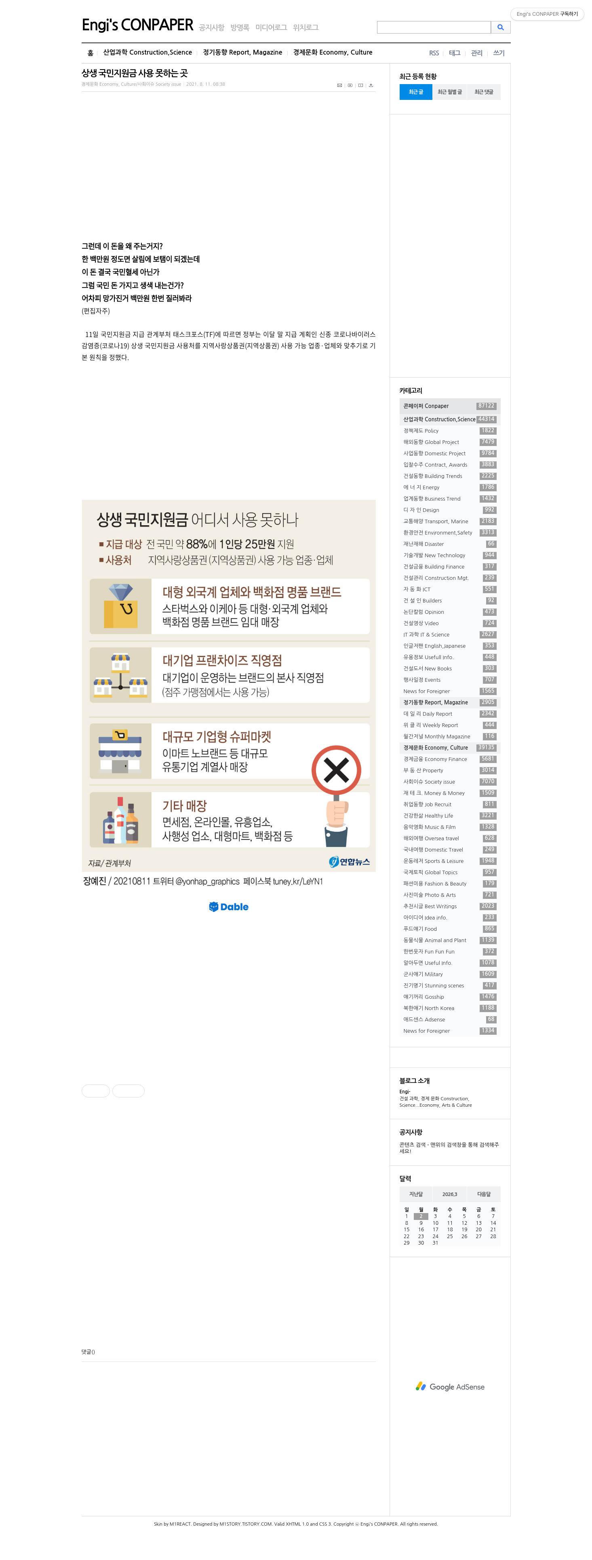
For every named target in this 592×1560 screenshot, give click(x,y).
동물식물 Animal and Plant (450, 940)
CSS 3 (325, 1524)
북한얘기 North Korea (450, 1008)
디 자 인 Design (450, 510)
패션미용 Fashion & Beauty (450, 884)
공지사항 (211, 28)
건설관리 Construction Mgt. (450, 578)
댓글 (86, 1352)
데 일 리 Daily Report (450, 714)
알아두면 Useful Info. (450, 963)
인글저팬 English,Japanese (450, 646)
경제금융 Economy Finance (450, 759)
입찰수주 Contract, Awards (450, 465)
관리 (476, 53)
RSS (434, 53)
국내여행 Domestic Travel (450, 850)
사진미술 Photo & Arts (450, 895)
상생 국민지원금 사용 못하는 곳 (135, 73)
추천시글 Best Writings (450, 906)
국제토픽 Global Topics (450, 872)
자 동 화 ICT (450, 589)
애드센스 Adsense (450, 1019)
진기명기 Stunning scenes (450, 985)
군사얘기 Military (450, 974)
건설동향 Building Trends (450, 476)
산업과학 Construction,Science (147, 52)
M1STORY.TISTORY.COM (245, 1524)
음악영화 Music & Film (450, 827)
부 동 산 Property (450, 770)
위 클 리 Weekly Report (450, 725)
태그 (454, 53)
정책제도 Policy (450, 431)
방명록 (239, 28)
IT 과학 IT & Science (450, 634)
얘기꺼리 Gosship (450, 997)
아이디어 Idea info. (450, 918)
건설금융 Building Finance (450, 567)
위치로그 (305, 28)
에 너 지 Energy (450, 487)
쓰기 (499, 53)
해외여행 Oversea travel (450, 838)
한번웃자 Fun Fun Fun (450, 951)
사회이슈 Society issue (450, 782)
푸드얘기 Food (450, 929)
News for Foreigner (450, 691)
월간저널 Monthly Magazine (450, 736)
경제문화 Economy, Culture (333, 52)
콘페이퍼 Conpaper (450, 406)
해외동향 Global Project (450, 442)
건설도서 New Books (450, 668)
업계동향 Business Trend (450, 499)
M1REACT (180, 1524)
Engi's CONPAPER (137, 25)
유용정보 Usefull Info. (450, 657)
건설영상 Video (450, 623)
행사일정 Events (450, 680)
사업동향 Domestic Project (450, 453)
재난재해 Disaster (450, 544)
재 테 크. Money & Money (450, 793)
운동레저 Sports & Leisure (450, 861)
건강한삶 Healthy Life (450, 816)
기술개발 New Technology (450, 555)
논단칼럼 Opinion (450, 612)
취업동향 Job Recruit (450, 804)
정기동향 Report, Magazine (242, 52)
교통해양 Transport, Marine (450, 521)
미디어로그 (271, 28)
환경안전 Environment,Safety (450, 533)
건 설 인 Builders (450, 601)
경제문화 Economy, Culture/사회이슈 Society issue (131, 84)
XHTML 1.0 (297, 1524)
